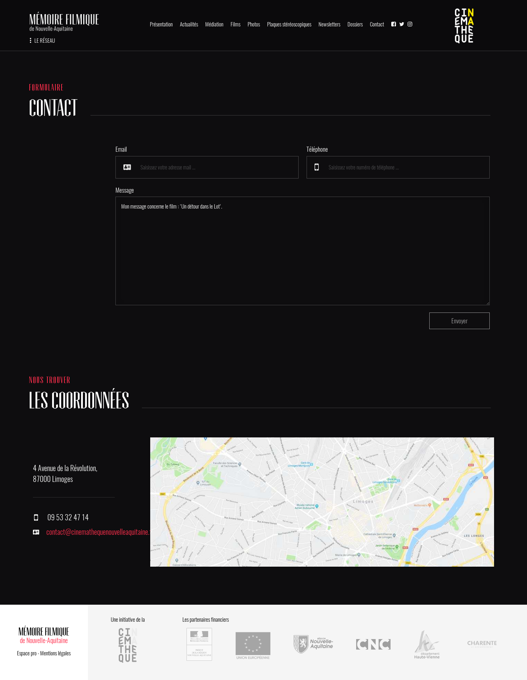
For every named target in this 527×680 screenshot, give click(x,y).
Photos (254, 24)
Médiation (214, 24)
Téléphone (317, 149)
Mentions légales (55, 653)
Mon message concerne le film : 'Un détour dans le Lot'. (302, 251)
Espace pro (27, 653)
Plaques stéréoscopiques (289, 24)
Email (121, 149)
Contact (377, 24)
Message (124, 190)
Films (235, 24)
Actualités (189, 24)
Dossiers (355, 24)
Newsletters (329, 24)
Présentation (161, 24)
